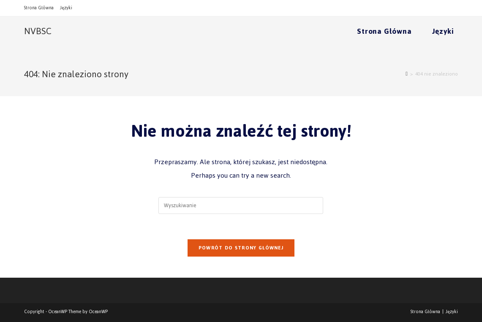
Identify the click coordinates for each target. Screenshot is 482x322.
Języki (66, 7)
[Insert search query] (240, 205)
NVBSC (38, 31)
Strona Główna (39, 7)
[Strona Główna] (407, 73)
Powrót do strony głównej (241, 247)
